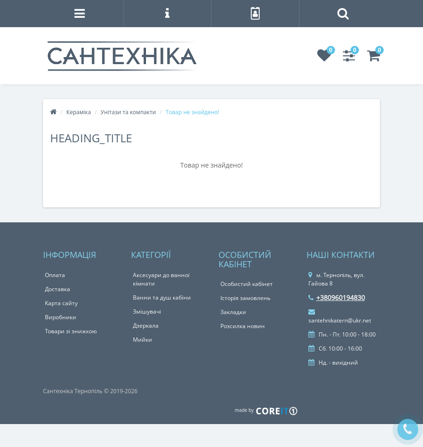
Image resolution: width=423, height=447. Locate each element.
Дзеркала (146, 326)
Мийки (142, 340)
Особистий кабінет (246, 284)
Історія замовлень (245, 298)
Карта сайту (61, 303)
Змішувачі (147, 311)
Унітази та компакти (128, 112)
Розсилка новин (242, 326)
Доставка (57, 289)
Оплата (55, 275)
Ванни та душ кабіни (162, 297)
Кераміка (78, 112)
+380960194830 (336, 297)
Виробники (60, 317)
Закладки (233, 312)
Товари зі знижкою (71, 331)
